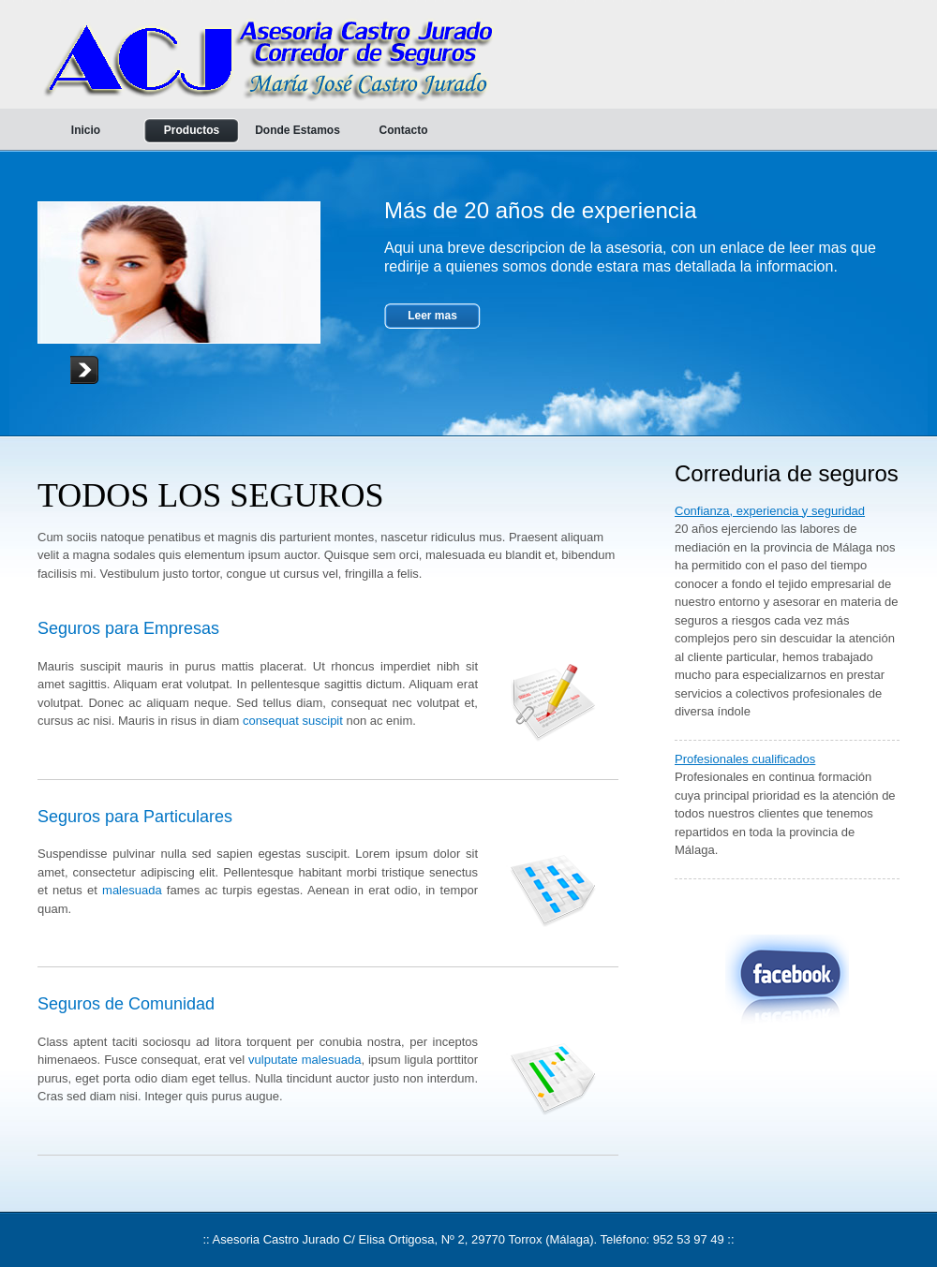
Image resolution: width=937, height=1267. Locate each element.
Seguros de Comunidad (126, 1003)
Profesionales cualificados (745, 759)
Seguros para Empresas (128, 628)
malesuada (132, 890)
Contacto (403, 130)
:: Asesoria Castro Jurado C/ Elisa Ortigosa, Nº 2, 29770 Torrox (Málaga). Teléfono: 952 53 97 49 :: (468, 1239)
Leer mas (432, 315)
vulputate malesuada (304, 1060)
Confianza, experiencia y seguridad (770, 511)
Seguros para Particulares (134, 816)
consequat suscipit (293, 721)
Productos (191, 130)
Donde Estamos (297, 130)
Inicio (85, 130)
